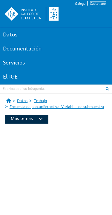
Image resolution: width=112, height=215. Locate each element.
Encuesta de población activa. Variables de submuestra (57, 107)
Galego (80, 4)
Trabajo (40, 101)
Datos (10, 35)
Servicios (14, 63)
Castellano (98, 4)
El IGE (10, 77)
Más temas (26, 119)
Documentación (22, 49)
